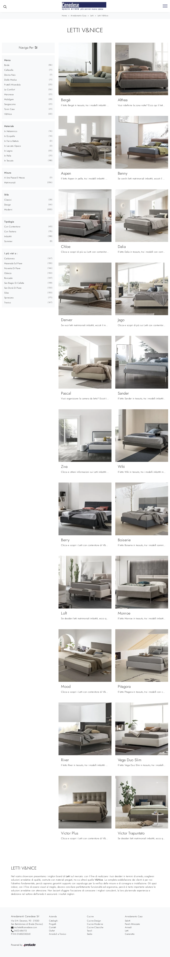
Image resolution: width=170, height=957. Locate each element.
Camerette (129, 934)
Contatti (52, 927)
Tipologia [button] (9, 221)
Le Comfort (9, 89)
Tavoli (89, 930)
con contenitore (12, 226)
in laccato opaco (12, 145)
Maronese (9, 94)
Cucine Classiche (95, 927)
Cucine (90, 916)
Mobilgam (9, 99)
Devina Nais (9, 74)
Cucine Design (94, 920)
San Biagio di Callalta (14, 283)
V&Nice (8, 114)
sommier (8, 241)
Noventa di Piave (12, 268)
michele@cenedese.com (25, 927)
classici (8, 199)
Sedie (89, 934)
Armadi (128, 927)
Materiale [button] (9, 126)
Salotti (127, 920)
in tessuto (9, 160)
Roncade (8, 278)
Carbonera (9, 258)
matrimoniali (9, 182)
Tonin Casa (9, 109)
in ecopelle (9, 136)
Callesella (8, 70)
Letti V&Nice (103, 15)
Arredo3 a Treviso (57, 934)
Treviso (7, 302)
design (7, 204)
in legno (8, 150)
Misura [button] (7, 172)
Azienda (53, 916)
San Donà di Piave (12, 287)
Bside (6, 65)
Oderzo (8, 273)
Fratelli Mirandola (12, 84)
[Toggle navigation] (165, 6)
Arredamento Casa (78, 15)
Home (64, 15)
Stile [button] (6, 194)
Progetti (52, 924)
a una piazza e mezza (14, 177)
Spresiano (9, 297)
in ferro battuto (11, 141)
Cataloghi (53, 920)
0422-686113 (20, 930)
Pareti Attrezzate (132, 924)
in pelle (7, 155)
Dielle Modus (10, 79)
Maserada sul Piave (13, 263)
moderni (8, 209)
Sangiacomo (10, 104)
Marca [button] (7, 60)
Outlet (52, 930)
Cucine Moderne (95, 924)
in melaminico (10, 131)
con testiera (10, 231)
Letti (92, 15)
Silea (6, 292)
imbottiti (8, 236)
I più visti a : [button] (11, 253)
